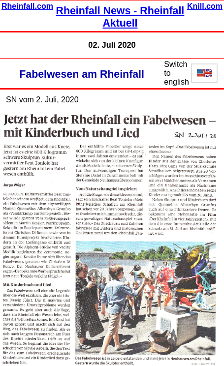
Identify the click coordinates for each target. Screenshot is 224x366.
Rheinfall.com (27, 6)
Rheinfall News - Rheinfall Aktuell (120, 17)
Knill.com (205, 6)
